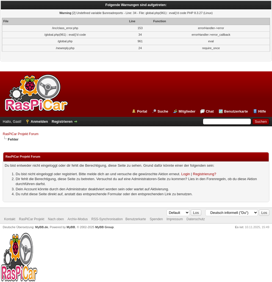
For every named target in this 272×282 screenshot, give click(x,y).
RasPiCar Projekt (32, 219)
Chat (210, 111)
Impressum (174, 219)
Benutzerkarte (236, 111)
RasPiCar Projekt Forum (20, 134)
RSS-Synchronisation (107, 219)
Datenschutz (196, 219)
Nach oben (56, 219)
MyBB (70, 227)
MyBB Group (104, 227)
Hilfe (262, 111)
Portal (142, 111)
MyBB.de (41, 227)
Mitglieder (187, 111)
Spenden (156, 219)
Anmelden (39, 121)
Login (185, 174)
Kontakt (9, 219)
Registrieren (62, 121)
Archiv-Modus (78, 219)
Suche (162, 111)
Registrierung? (204, 174)
